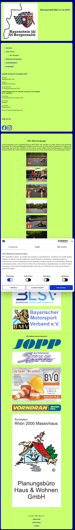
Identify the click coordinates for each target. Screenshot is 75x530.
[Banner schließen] (72, 241)
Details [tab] (37, 247)
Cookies (36, 526)
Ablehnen (13, 287)
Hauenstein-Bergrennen (14, 59)
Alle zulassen (61, 287)
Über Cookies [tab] (62, 247)
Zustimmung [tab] (13, 247)
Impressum (36, 519)
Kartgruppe (10, 66)
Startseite (9, 48)
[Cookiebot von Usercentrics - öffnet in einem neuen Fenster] (59, 241)
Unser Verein (10, 51)
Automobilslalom (11, 63)
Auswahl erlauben (37, 287)
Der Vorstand (14, 55)
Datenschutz (37, 522)
